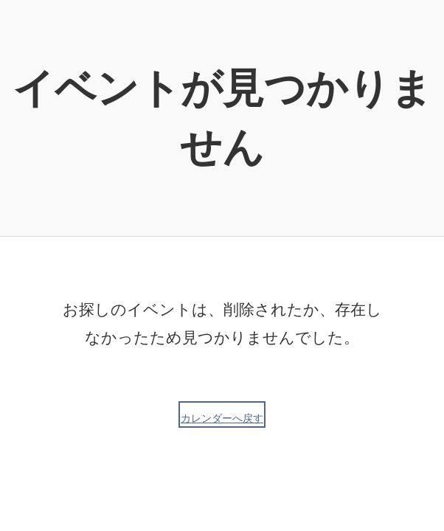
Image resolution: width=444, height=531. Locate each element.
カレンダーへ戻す (222, 418)
